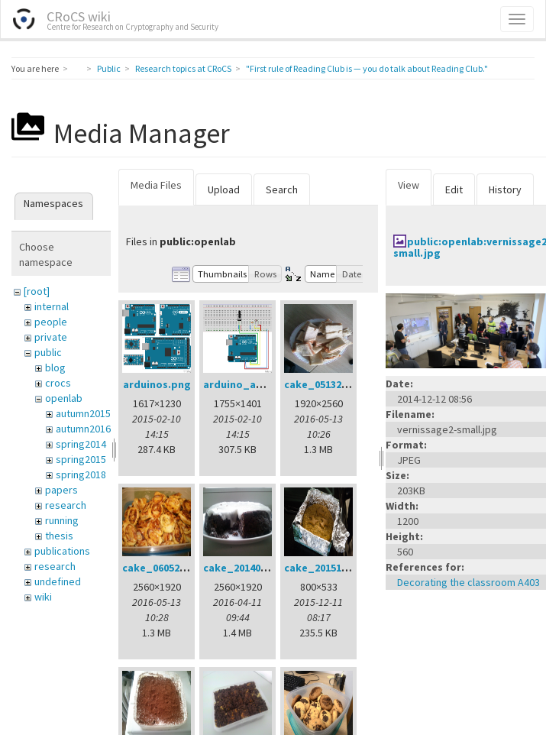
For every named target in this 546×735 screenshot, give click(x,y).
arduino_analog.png (255, 384)
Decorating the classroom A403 (468, 582)
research (65, 505)
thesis (59, 535)
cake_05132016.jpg (331, 384)
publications (62, 551)
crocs (58, 383)
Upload (224, 189)
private (50, 337)
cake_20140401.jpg (250, 568)
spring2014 (81, 444)
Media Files (156, 185)
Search (282, 189)
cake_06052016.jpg (169, 568)
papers (61, 490)
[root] (37, 291)
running (62, 520)
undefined (57, 581)
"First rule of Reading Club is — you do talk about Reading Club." (367, 68)
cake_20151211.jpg (331, 568)
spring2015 (81, 459)
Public (109, 68)
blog (55, 367)
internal (51, 306)
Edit (454, 189)
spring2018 (81, 474)
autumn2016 (83, 428)
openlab (63, 398)
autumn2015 (83, 413)
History (505, 189)
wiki (43, 597)
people (50, 322)
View (408, 185)
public (48, 352)
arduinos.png (157, 384)
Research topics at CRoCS (183, 68)
